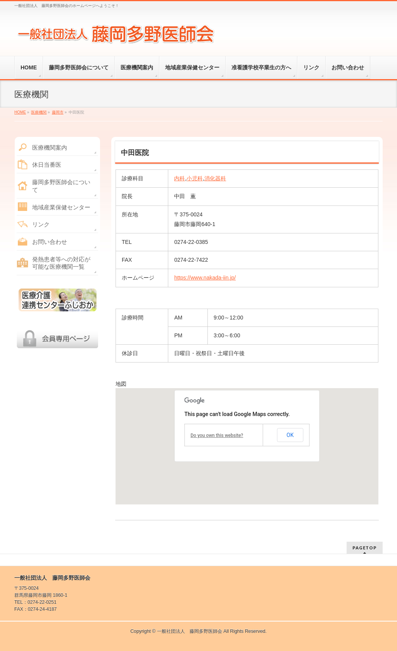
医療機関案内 (49, 147)
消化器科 (215, 178)
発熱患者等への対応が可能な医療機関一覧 (61, 263)
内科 (179, 178)
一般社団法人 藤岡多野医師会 (189, 631)
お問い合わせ (49, 241)
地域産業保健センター (61, 207)
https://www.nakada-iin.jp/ (205, 278)
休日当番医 (46, 164)
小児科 (194, 178)
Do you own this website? (217, 435)
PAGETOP (364, 547)
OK (290, 435)
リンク (41, 224)
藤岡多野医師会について (61, 186)
